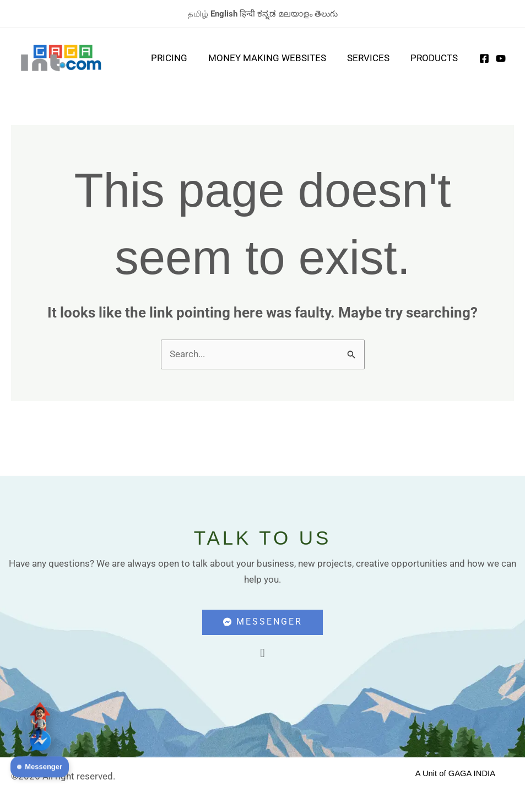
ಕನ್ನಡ (266, 14)
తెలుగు (326, 14)
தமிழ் (198, 14)
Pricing (177, 57)
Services (371, 57)
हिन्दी (247, 14)
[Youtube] (501, 58)
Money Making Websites (273, 57)
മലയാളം (295, 14)
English (223, 14)
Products (435, 57)
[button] (262, 654)
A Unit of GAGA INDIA (455, 773)
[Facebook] (484, 58)
